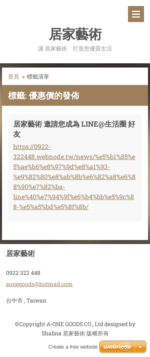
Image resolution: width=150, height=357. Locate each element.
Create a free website (73, 347)
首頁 (13, 76)
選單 (136, 14)
